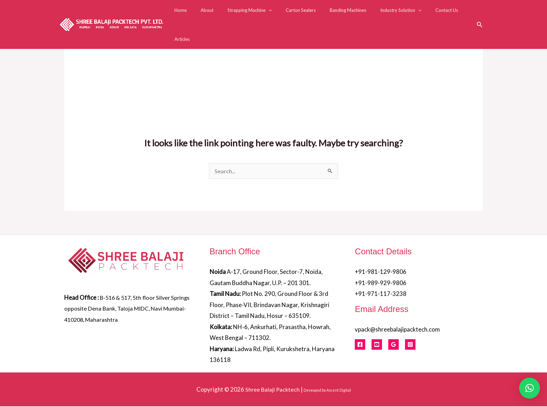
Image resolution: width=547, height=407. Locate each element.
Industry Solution (392, 14)
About (218, 14)
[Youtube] (377, 345)
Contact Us (433, 14)
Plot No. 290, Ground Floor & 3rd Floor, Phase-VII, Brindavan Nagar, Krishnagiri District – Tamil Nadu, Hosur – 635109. (269, 305)
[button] (275, 14)
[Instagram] (410, 345)
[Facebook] (360, 345)
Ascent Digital (339, 390)
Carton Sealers (302, 14)
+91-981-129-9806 (380, 272)
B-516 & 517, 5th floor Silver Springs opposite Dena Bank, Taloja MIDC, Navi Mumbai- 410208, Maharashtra (125, 309)
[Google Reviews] (393, 345)
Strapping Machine (256, 14)
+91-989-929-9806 (380, 283)
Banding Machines (345, 14)
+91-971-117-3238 (380, 294)
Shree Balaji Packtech (272, 390)
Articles (462, 14)
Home (197, 14)
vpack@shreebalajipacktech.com (397, 330)
